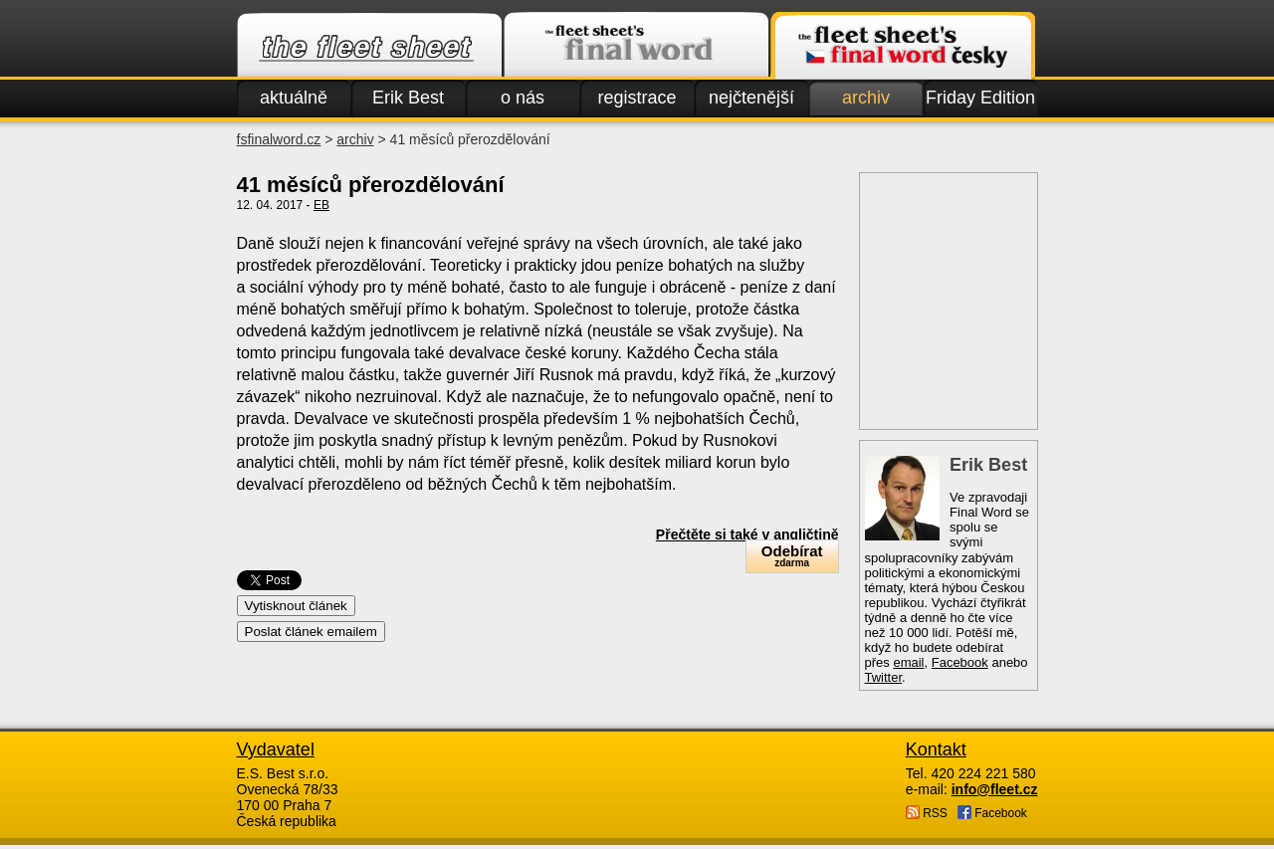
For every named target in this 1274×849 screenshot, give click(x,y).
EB (321, 205)
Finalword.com (636, 46)
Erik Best (408, 97)
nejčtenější (751, 97)
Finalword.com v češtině (902, 46)
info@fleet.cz (995, 789)
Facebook (960, 662)
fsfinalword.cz (279, 139)
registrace (636, 97)
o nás (522, 97)
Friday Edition (980, 97)
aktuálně (293, 97)
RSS (927, 812)
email (908, 662)
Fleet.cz (369, 46)
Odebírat (792, 555)
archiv (866, 97)
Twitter (884, 677)
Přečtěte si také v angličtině (747, 534)
